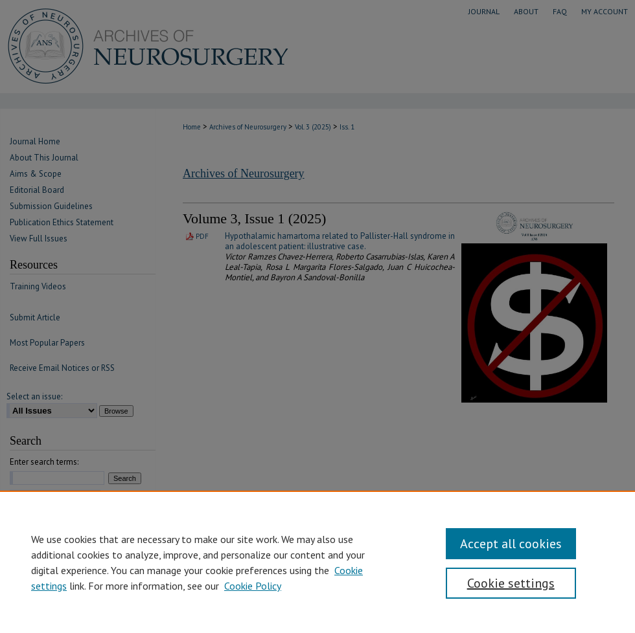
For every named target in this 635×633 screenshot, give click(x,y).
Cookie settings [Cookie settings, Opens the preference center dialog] (511, 583)
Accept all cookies (511, 543)
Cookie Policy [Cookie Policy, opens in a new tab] (252, 585)
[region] (317, 562)
